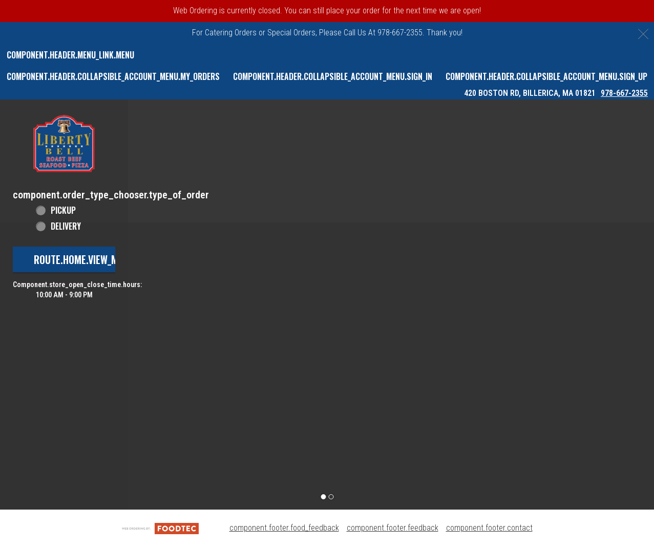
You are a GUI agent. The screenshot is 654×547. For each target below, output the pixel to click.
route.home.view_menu (84, 259)
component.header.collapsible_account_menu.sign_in (332, 76)
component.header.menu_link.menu (70, 55)
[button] (64, 143)
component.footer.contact (489, 528)
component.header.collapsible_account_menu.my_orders (113, 76)
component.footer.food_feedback (284, 528)
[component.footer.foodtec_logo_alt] (160, 528)
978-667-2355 (624, 93)
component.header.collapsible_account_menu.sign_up (546, 76)
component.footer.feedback (392, 528)
